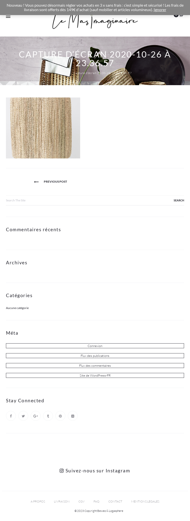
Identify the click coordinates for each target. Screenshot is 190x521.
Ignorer (160, 9)
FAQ (96, 501)
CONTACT (115, 501)
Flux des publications (95, 356)
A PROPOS (38, 501)
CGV (81, 501)
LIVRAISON (62, 501)
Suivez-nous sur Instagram (95, 470)
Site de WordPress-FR (95, 375)
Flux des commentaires (95, 365)
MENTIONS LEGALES (145, 501)
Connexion (95, 346)
